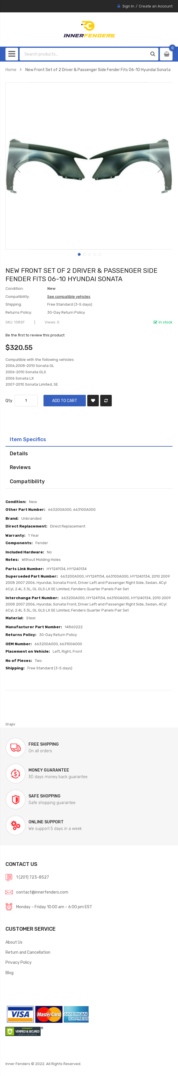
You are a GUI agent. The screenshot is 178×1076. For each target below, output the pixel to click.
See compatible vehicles (68, 296)
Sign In (128, 6)
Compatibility (27, 481)
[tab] (89, 439)
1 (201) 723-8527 (32, 877)
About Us (13, 942)
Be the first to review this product (35, 335)
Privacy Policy (18, 962)
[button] (17, 166)
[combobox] (83, 54)
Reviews (20, 467)
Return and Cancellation (27, 952)
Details (19, 453)
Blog (9, 972)
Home (10, 69)
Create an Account (156, 6)
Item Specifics (28, 439)
